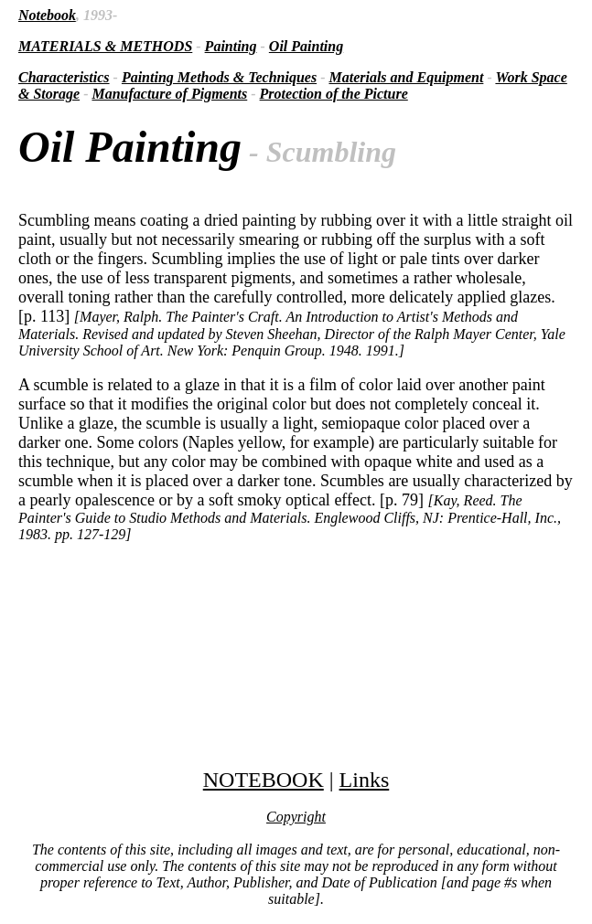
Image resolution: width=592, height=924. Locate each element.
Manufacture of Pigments (169, 93)
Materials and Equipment (405, 77)
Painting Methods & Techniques (219, 77)
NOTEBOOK (263, 779)
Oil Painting (306, 46)
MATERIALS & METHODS (105, 46)
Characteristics (64, 77)
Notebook (47, 15)
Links (364, 779)
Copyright (296, 816)
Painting (231, 46)
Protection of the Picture (334, 93)
